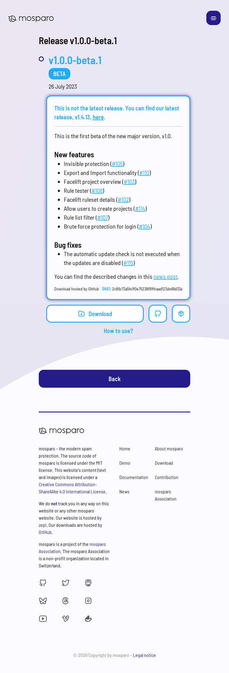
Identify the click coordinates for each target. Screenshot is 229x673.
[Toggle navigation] (213, 18)
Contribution (166, 477)
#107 (102, 217)
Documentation (133, 477)
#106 (97, 190)
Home (124, 448)
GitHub (45, 532)
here (98, 117)
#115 (128, 262)
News (124, 491)
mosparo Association (166, 495)
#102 (123, 199)
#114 (140, 208)
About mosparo (169, 448)
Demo (124, 463)
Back (115, 378)
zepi (43, 525)
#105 (117, 163)
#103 (129, 181)
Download (95, 313)
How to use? (118, 330)
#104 (144, 226)
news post (165, 276)
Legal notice (144, 655)
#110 (144, 172)
